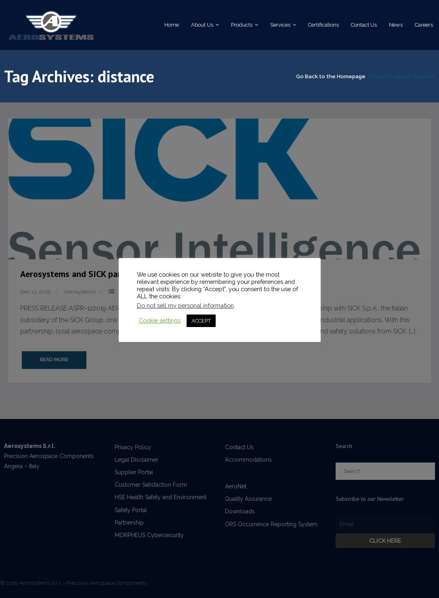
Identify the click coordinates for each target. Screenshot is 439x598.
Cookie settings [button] (160, 320)
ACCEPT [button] (201, 321)
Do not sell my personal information (185, 305)
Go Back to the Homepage (330, 76)
